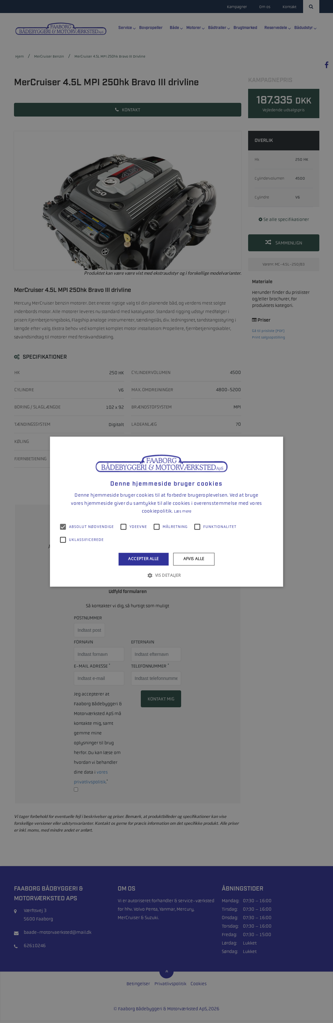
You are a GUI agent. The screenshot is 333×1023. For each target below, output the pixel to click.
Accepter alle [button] (143, 559)
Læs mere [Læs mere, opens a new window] (182, 511)
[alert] (166, 511)
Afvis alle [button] (194, 559)
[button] (166, 575)
